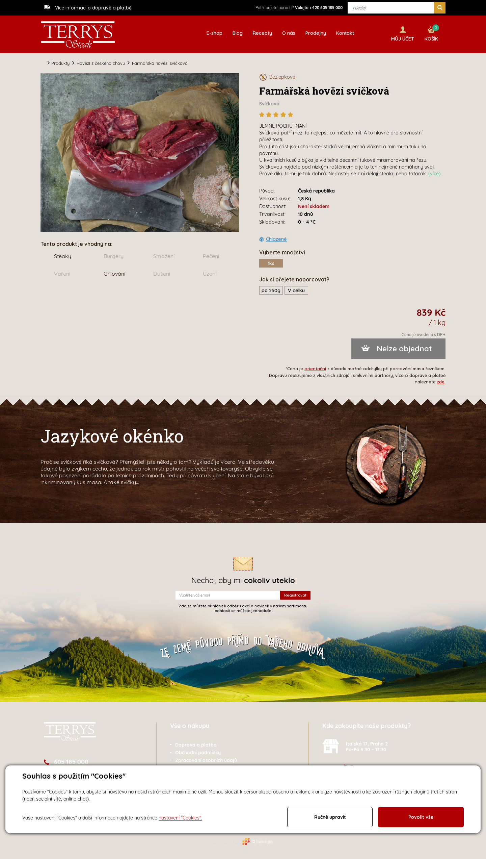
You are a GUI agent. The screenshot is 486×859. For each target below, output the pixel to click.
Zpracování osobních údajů (206, 759)
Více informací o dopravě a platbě (93, 8)
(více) (434, 173)
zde (440, 380)
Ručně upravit (330, 817)
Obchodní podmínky (198, 752)
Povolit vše (420, 817)
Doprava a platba (196, 744)
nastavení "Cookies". (180, 818)
